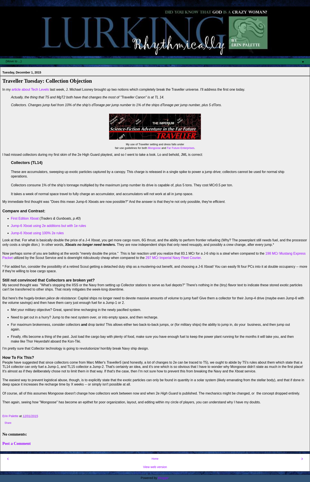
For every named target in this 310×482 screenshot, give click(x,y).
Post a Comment (16, 443)
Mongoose (154, 148)
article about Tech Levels (30, 89)
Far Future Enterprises (180, 148)
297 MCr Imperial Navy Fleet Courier (173, 258)
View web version (155, 467)
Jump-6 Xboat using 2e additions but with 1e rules (48, 226)
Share (8, 422)
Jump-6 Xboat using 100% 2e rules (37, 233)
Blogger (163, 478)
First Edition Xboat (25, 218)
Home (155, 458)
